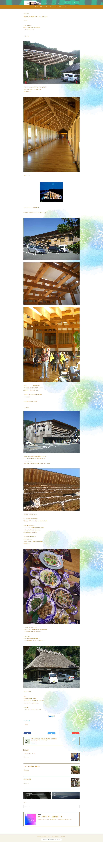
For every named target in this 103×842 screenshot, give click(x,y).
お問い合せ (66, 6)
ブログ (51, 6)
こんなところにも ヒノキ (29, 753)
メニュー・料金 (58, 6)
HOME (36, 6)
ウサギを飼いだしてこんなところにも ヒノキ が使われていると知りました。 (38, 756)
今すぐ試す (67, 2)
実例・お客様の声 (43, 6)
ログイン (75, 2)
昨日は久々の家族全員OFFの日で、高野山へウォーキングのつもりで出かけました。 (39, 769)
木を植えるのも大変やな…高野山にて (31, 766)
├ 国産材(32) (25, 724)
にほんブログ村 (26, 720)
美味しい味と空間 (27, 779)
